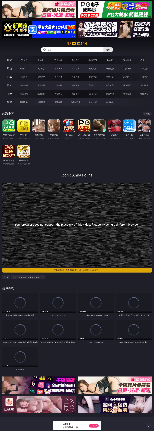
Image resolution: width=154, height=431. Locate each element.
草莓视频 (58, 102)
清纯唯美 (110, 85)
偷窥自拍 (24, 85)
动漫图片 (75, 85)
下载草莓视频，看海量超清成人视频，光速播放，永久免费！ (102, 270)
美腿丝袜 (93, 85)
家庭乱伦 (41, 93)
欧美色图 (58, 85)
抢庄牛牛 (144, 60)
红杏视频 (93, 102)
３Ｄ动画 (75, 68)
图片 (9, 85)
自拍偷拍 (41, 68)
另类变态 (144, 77)
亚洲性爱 (24, 77)
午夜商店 (41, 102)
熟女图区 (127, 85)
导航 (9, 102)
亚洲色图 (41, 85)
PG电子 (24, 60)
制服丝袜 (93, 77)
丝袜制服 (110, 68)
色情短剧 (110, 102)
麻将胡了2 (92, 60)
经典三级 (110, 77)
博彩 (9, 60)
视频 (9, 68)
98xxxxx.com (77, 43)
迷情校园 (93, 93)
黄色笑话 (127, 93)
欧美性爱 (75, 77)
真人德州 (41, 60)
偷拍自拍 (41, 77)
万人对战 (58, 60)
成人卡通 (58, 77)
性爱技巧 (144, 93)
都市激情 (24, 93)
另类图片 (144, 85)
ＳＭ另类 (144, 68)
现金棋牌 (127, 60)
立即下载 (93, 426)
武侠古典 (75, 93)
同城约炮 (24, 102)
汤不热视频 (75, 102)
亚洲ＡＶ (24, 68)
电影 (9, 77)
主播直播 (127, 68)
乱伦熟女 (127, 77)
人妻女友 (58, 93)
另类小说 (110, 93)
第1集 (6, 277)
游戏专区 (75, 60)
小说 (9, 93)
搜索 (108, 50)
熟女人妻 (93, 68)
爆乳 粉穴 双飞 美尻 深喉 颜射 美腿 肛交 (28, 277)
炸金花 (110, 60)
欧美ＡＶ (58, 68)
